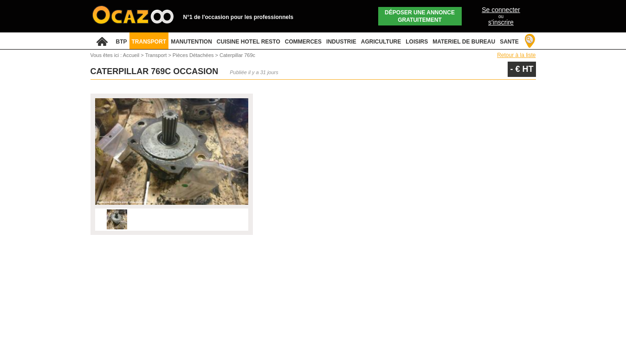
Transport (156, 55)
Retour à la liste (516, 55)
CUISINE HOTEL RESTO (248, 41)
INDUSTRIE (341, 41)
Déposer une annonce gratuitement (420, 16)
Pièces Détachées (194, 55)
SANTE (509, 41)
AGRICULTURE (381, 41)
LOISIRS (417, 41)
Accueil (131, 55)
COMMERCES (303, 41)
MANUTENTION (191, 41)
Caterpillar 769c (237, 55)
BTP (121, 41)
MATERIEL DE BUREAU (463, 41)
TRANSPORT (149, 41)
